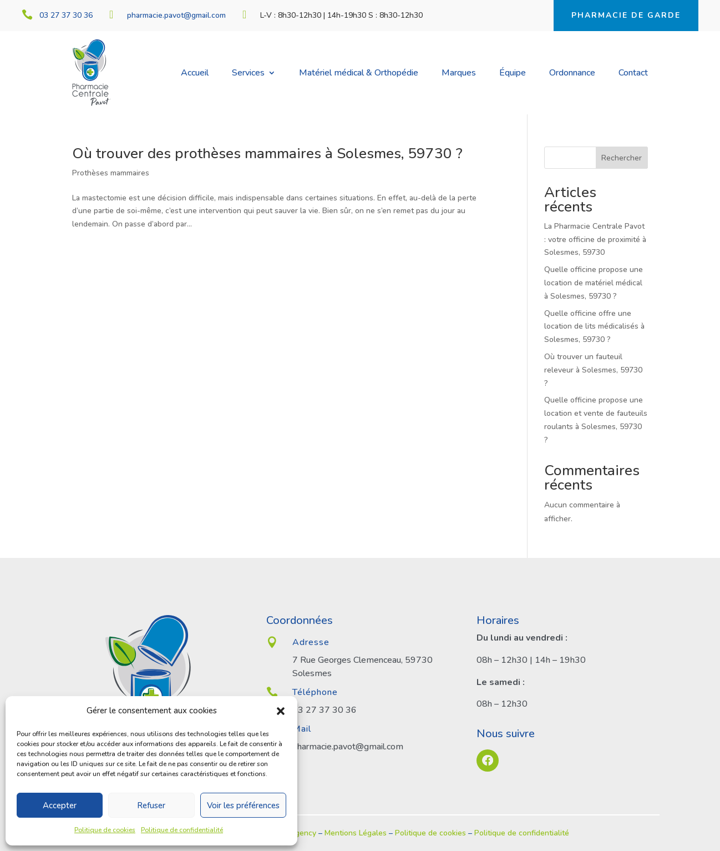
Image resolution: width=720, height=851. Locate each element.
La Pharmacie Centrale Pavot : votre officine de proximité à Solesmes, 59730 (595, 239)
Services (248, 74)
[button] (280, 711)
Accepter (60, 805)
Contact (633, 74)
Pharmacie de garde (626, 15)
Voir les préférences (243, 805)
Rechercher (621, 158)
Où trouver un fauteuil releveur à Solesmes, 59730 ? (593, 370)
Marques (459, 74)
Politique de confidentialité (182, 829)
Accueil (195, 74)
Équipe (512, 74)
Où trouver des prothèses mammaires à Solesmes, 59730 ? (269, 153)
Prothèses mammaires (110, 173)
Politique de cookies (104, 829)
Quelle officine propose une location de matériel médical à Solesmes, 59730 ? (593, 282)
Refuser (151, 805)
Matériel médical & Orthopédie (358, 74)
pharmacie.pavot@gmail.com (176, 15)
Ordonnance (572, 74)
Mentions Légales (355, 833)
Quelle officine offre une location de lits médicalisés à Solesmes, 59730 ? (594, 326)
